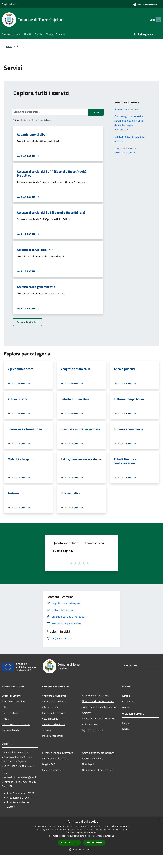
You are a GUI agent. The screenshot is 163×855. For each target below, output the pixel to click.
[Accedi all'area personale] (145, 4)
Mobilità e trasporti (52, 736)
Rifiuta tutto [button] (94, 842)
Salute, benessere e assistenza (98, 718)
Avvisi (125, 707)
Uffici (4, 707)
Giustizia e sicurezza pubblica (98, 701)
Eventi (125, 729)
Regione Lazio (9, 4)
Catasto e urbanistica (53, 724)
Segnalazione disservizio (55, 758)
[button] (81, 849)
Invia (96, 112)
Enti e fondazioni (11, 713)
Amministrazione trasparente (98, 753)
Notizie (126, 696)
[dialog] (81, 836)
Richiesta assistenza (53, 770)
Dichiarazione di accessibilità (97, 770)
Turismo (46, 730)
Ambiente (87, 713)
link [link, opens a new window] (112, 835)
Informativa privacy (92, 758)
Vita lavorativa (50, 707)
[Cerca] (157, 19)
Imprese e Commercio (53, 713)
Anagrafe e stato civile (54, 696)
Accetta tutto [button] (69, 842)
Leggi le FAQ (48, 764)
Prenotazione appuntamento (57, 753)
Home (9, 46)
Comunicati (128, 701)
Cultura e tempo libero (54, 701)
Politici (5, 719)
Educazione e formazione (95, 695)
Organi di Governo (11, 696)
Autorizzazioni (90, 724)
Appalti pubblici (50, 719)
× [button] (159, 820)
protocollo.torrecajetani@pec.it (19, 777)
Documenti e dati (11, 730)
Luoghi (126, 723)
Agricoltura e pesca (92, 730)
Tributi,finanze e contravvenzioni (100, 707)
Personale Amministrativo (16, 724)
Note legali (88, 764)
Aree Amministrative (13, 701)
